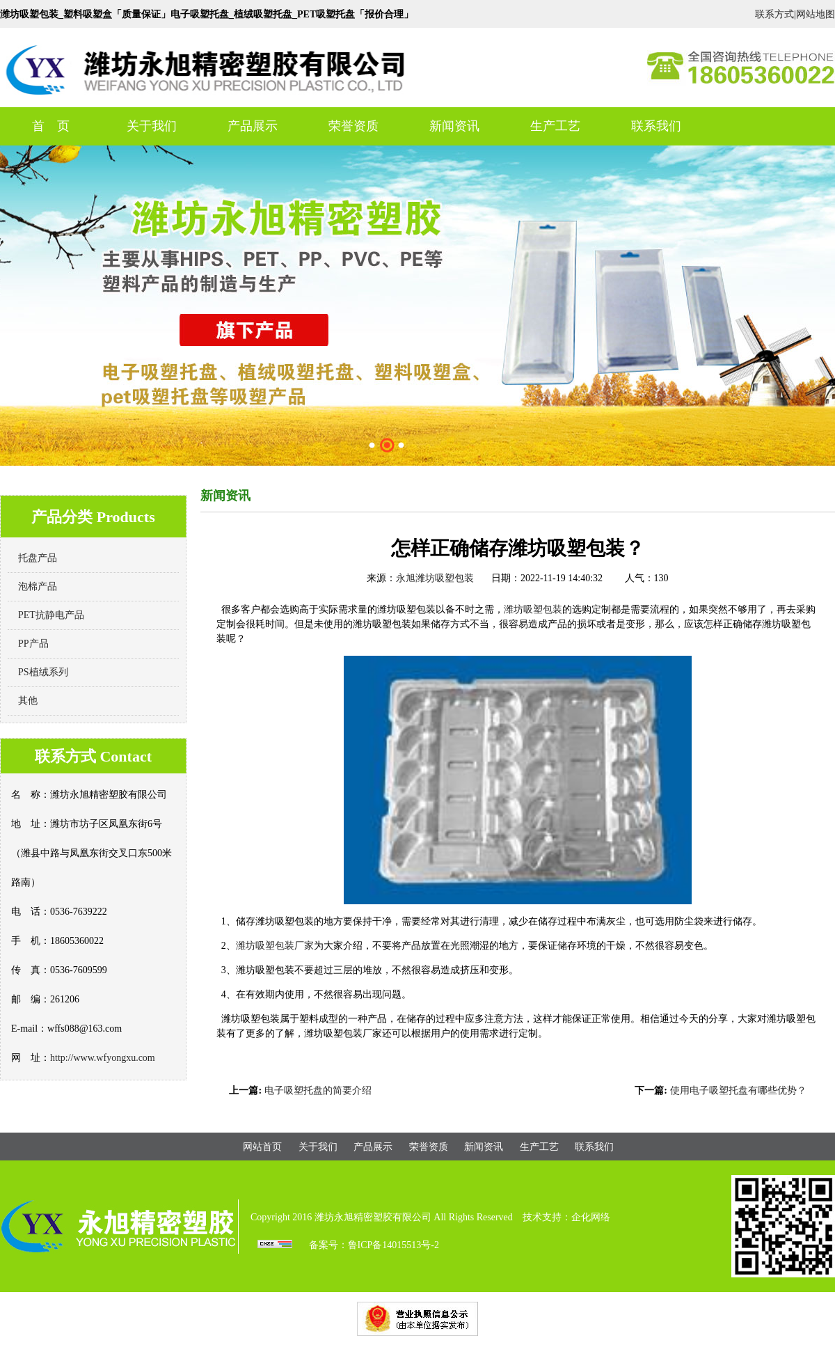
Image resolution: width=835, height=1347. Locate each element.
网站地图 (815, 14)
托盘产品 (37, 558)
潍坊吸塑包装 (533, 609)
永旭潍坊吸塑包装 (435, 578)
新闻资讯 (454, 126)
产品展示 (253, 126)
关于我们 (152, 126)
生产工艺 (555, 126)
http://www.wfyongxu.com (102, 1058)
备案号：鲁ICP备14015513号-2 (374, 1245)
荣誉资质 (353, 126)
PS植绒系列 (43, 672)
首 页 (51, 126)
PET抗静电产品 (51, 615)
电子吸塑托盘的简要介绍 (318, 1090)
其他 (28, 700)
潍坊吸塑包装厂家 (275, 945)
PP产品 (33, 643)
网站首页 (262, 1147)
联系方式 (774, 14)
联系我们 (656, 126)
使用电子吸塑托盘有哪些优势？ (738, 1090)
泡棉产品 (37, 586)
